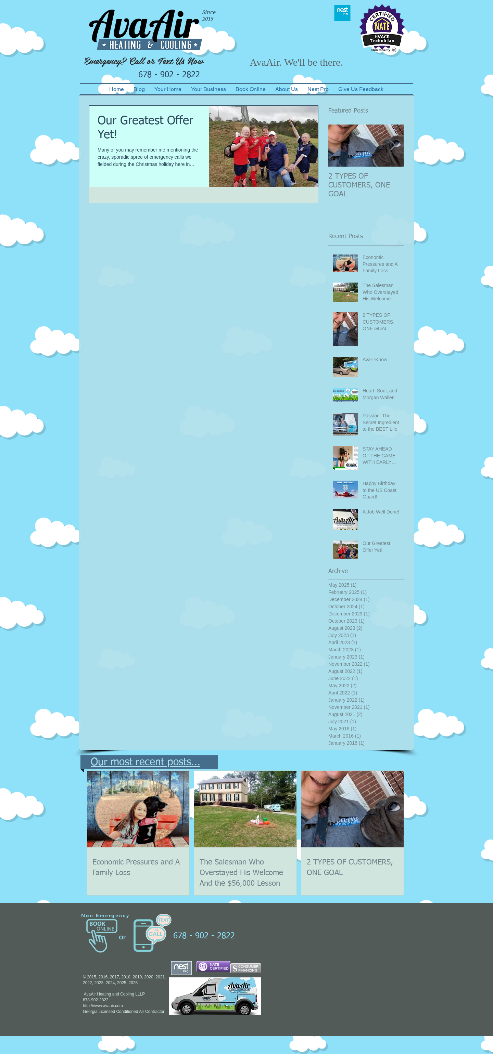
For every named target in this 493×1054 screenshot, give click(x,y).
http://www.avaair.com (103, 1005)
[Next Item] (393, 145)
